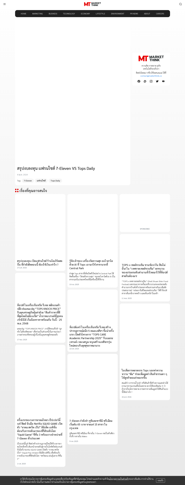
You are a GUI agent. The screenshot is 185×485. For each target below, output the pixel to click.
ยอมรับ (160, 480)
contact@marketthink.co (151, 75)
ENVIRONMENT (117, 13)
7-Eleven (28, 180)
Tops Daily (55, 180)
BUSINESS (53, 13)
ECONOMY (85, 13)
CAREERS (160, 13)
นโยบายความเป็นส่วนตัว (119, 479)
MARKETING (37, 13)
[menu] (4, 4)
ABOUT (147, 13)
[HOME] (92, 4)
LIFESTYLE (100, 13)
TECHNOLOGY (69, 13)
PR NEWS (134, 13)
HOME (23, 13)
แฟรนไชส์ (41, 180)
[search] (180, 4)
